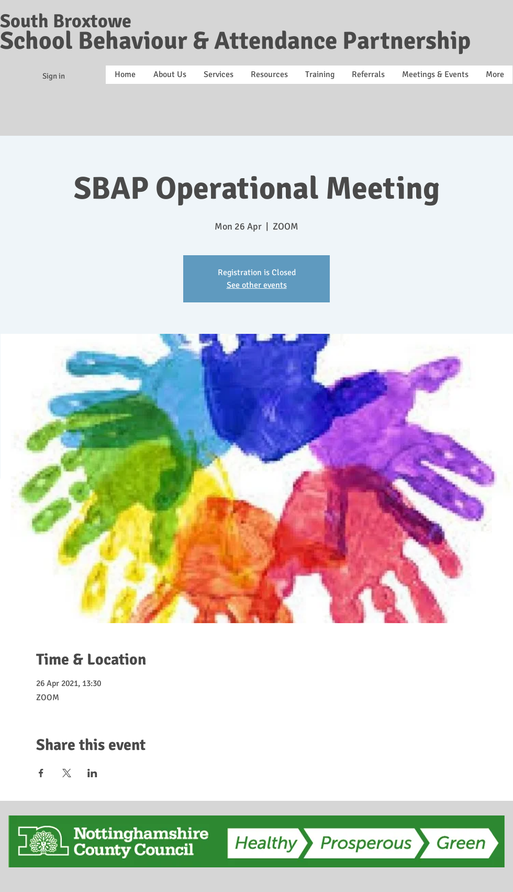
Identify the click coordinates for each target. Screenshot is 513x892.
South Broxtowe (65, 21)
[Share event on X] (67, 773)
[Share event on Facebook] (41, 773)
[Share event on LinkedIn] (92, 773)
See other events (257, 285)
